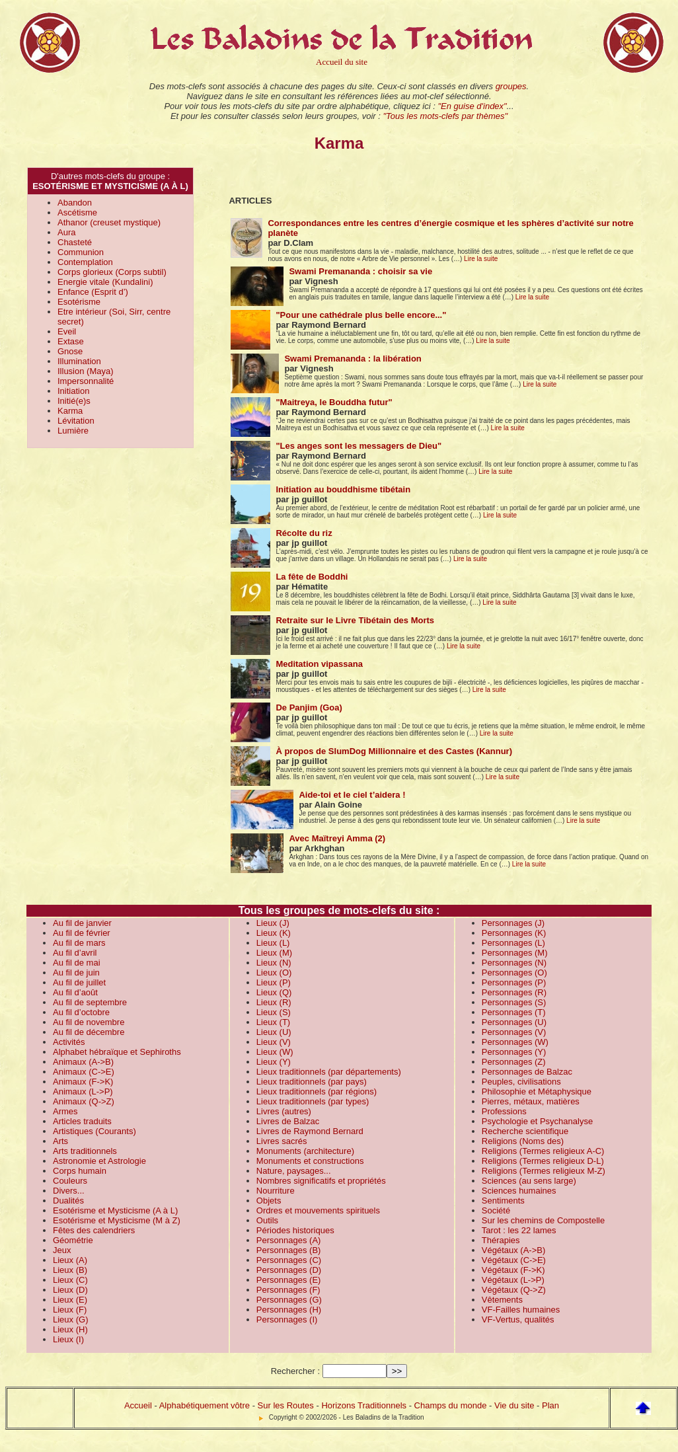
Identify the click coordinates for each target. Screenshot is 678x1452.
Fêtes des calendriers (94, 1230)
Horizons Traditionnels (363, 1405)
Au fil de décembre (88, 1032)
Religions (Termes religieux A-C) (543, 1151)
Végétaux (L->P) (513, 1280)
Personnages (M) (515, 953)
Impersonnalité (85, 381)
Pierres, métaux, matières (531, 1101)
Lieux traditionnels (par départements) (328, 1072)
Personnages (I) (287, 1319)
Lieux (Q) (273, 992)
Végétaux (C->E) (514, 1260)
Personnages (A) (288, 1240)
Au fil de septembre (90, 1002)
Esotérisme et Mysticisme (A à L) (115, 1210)
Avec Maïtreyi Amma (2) (337, 838)
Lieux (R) (273, 1002)
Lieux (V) (273, 1042)
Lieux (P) (273, 982)
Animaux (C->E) (83, 1072)
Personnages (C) (288, 1260)
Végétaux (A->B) (513, 1250)
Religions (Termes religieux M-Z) (543, 1171)
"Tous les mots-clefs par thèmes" (445, 116)
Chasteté (74, 242)
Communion (80, 252)
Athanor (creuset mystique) (109, 222)
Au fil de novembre (88, 1022)
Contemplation (85, 262)
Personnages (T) (514, 1012)
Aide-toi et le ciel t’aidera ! (352, 795)
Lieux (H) (70, 1329)
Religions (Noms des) (523, 1141)
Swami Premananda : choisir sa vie (360, 271)
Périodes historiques (295, 1230)
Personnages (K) (514, 933)
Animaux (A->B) (83, 1062)
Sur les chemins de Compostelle (543, 1220)
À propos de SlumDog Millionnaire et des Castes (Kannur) (394, 751)
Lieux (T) (273, 1022)
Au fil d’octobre (81, 1012)
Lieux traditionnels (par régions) (316, 1091)
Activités (69, 1042)
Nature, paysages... (293, 1171)
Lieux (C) (70, 1280)
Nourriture (275, 1191)
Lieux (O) (273, 972)
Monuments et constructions (310, 1161)
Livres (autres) (283, 1111)
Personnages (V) (514, 1032)
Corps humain (79, 1171)
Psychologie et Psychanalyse (537, 1121)
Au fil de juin (76, 972)
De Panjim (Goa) (309, 707)
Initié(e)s (74, 401)
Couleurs (70, 1181)
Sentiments (503, 1200)
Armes (65, 1111)
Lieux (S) (273, 1012)
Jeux (62, 1250)
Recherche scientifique (525, 1131)
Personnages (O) (514, 972)
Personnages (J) (513, 923)
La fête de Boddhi (312, 577)
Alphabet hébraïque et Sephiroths (117, 1052)
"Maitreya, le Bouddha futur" (334, 402)
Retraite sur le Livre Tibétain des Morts (355, 620)
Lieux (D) (70, 1290)
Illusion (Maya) (85, 371)
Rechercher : (295, 1371)
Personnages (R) (514, 992)
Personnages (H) (288, 1310)
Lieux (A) (70, 1260)
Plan (550, 1405)
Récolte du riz (304, 533)
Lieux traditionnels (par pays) (311, 1082)
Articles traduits (82, 1121)
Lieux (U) (273, 1032)
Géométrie (73, 1240)
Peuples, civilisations (521, 1082)
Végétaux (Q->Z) (514, 1290)
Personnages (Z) (514, 1062)
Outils (267, 1220)
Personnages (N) (514, 963)
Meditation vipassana (319, 664)
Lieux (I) (68, 1339)
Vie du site (514, 1405)
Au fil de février (81, 933)
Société (496, 1210)
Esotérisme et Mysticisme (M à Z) (116, 1220)
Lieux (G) (70, 1319)
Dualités (68, 1200)
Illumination (79, 361)
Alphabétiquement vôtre (204, 1405)
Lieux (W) (274, 1052)
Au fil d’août (75, 992)
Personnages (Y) (514, 1052)
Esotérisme (78, 302)
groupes (511, 86)
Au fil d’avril (74, 953)
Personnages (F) (288, 1290)
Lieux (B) (70, 1270)
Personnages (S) (514, 1002)
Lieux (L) (273, 943)
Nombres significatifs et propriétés (321, 1181)
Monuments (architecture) (305, 1151)
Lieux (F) (70, 1310)
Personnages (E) (288, 1280)
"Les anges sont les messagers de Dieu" (358, 446)
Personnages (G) (289, 1300)
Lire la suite (481, 258)
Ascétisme (77, 212)
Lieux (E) (70, 1300)
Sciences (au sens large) (529, 1181)
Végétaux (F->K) (513, 1270)
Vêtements (502, 1300)
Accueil (138, 1405)
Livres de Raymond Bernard (309, 1131)
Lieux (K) (273, 933)
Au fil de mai (76, 963)
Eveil (66, 331)
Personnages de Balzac (527, 1072)
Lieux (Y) (273, 1062)
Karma (70, 411)
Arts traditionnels (85, 1151)
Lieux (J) (272, 923)
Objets (269, 1200)
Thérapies (501, 1240)
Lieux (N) (273, 963)
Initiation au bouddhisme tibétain (343, 489)
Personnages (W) (515, 1042)
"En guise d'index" (471, 106)
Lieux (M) (274, 953)
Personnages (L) (513, 943)
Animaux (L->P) (83, 1091)
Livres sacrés (281, 1141)
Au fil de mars (79, 943)
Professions (504, 1111)
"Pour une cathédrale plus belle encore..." (361, 315)
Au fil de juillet (79, 982)
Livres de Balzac (287, 1121)
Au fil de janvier (82, 923)
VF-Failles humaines (521, 1310)
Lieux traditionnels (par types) (312, 1101)
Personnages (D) (288, 1270)
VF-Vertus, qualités (518, 1319)
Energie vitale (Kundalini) (105, 282)
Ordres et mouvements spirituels (318, 1210)
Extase (70, 341)
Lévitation (75, 421)
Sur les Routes (286, 1405)
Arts (60, 1141)
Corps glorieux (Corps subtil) (112, 272)
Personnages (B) (288, 1250)
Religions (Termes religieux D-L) (543, 1161)
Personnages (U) (514, 1022)
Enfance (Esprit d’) (92, 292)
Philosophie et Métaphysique (536, 1091)
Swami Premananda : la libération (352, 358)
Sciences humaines (519, 1191)
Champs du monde (450, 1405)
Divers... (69, 1191)
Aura (66, 232)
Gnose (70, 351)
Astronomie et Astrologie (99, 1161)
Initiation (73, 391)
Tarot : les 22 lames (519, 1230)
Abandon (74, 203)
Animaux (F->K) (83, 1082)
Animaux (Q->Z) (83, 1101)
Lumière (73, 431)
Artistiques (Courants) (94, 1131)
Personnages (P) (514, 982)
